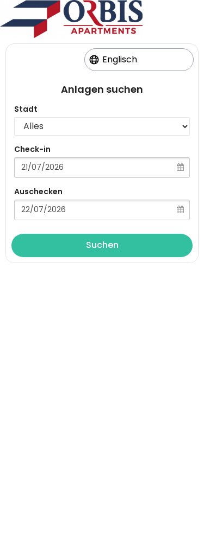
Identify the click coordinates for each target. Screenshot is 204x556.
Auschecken (38, 191)
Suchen (102, 245)
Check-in (32, 149)
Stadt (26, 109)
